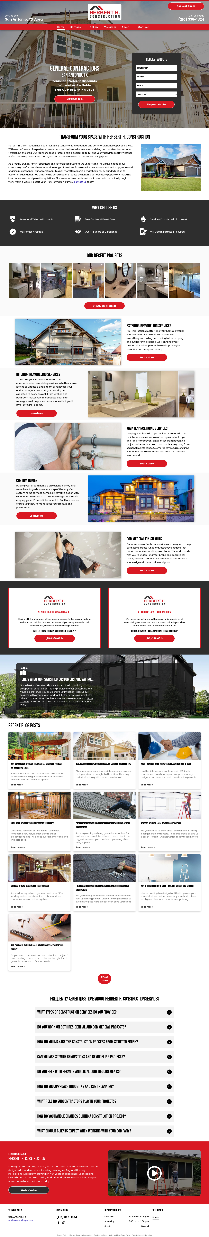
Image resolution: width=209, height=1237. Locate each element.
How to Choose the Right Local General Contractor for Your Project (37, 956)
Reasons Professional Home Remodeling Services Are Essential (103, 772)
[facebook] (58, 1231)
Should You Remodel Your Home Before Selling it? (32, 832)
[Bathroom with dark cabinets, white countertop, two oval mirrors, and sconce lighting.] (120, 285)
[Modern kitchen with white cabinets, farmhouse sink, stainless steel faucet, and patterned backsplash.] (152, 285)
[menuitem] (60, 27)
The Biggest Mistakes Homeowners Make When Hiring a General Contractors (103, 834)
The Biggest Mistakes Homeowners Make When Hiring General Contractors (102, 896)
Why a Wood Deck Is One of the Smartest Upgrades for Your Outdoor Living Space (36, 774)
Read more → (18, 793)
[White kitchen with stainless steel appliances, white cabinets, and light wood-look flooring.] (24, 285)
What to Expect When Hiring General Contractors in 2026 (166, 772)
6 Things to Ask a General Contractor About (30, 894)
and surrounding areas (20, 1228)
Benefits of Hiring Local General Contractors (161, 832)
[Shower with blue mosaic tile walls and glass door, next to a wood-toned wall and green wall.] (56, 285)
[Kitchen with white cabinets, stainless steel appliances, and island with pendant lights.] (88, 285)
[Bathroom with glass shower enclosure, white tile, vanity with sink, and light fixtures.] (184, 285)
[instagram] (64, 1231)
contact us (80, 182)
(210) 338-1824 (191, 19)
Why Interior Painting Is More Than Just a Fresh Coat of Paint (167, 894)
